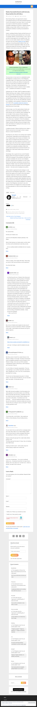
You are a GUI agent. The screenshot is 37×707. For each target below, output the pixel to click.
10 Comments (23, 16)
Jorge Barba (10, 425)
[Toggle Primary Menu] (32, 6)
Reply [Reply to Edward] (7, 406)
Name (7, 496)
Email (7, 501)
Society (17, 209)
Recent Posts (12, 192)
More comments (18, 676)
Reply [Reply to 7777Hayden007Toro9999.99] (7, 420)
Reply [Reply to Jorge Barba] (7, 450)
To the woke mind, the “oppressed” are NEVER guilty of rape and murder (18, 599)
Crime (8, 209)
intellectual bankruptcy (10, 213)
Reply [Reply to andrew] (8, 347)
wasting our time (21, 41)
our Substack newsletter (21, 691)
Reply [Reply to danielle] (7, 332)
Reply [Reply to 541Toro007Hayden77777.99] (7, 381)
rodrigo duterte (21, 213)
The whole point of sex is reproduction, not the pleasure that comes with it (18, 585)
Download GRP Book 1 (18, 689)
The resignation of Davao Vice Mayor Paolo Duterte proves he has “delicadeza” (18, 572)
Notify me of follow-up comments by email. (16, 511)
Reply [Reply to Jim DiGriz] (7, 251)
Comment (8, 479)
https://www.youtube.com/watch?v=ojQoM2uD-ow (18, 342)
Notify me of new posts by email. (14, 514)
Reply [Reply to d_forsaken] (7, 466)
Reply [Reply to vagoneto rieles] (8, 315)
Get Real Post (18, 1)
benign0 (17, 16)
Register (5, 699)
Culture (11, 209)
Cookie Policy (23, 705)
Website (7, 506)
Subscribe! (14, 555)
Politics (14, 209)
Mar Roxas (17, 213)
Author (8, 192)
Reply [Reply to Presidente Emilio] (7, 267)
